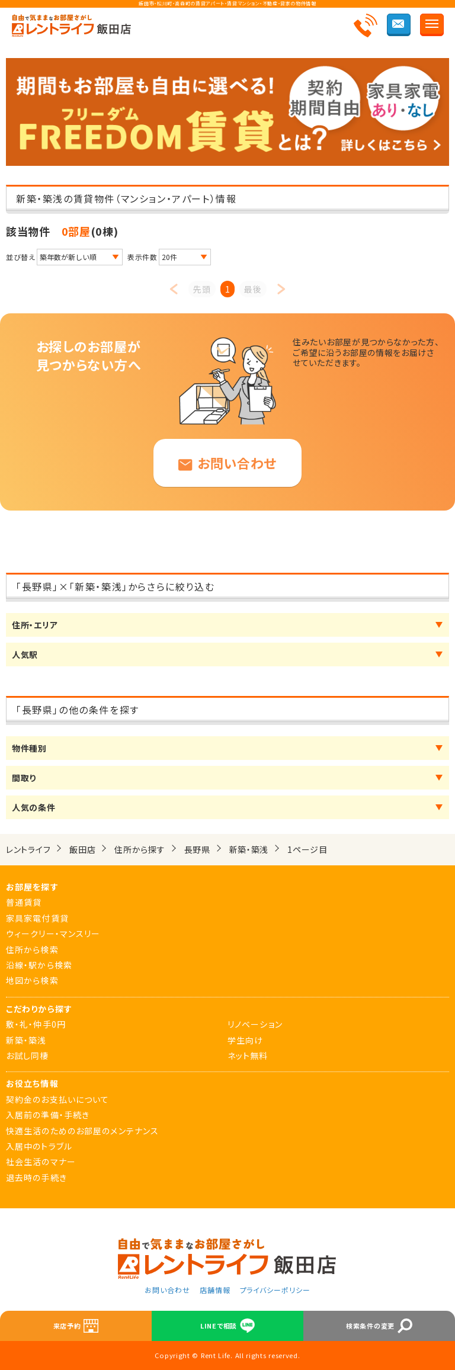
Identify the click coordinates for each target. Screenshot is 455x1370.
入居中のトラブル (39, 1146)
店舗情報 (215, 1290)
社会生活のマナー (41, 1161)
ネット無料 (248, 1055)
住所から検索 (32, 949)
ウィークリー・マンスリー (53, 933)
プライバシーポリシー (275, 1290)
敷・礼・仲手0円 (36, 1024)
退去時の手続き (36, 1177)
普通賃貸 (23, 902)
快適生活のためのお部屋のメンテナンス (82, 1131)
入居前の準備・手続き (47, 1115)
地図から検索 (32, 980)
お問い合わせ (227, 462)
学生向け (245, 1040)
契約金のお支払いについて (57, 1099)
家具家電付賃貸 (37, 918)
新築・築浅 (26, 1040)
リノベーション (255, 1024)
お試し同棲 (27, 1055)
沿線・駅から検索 (39, 965)
